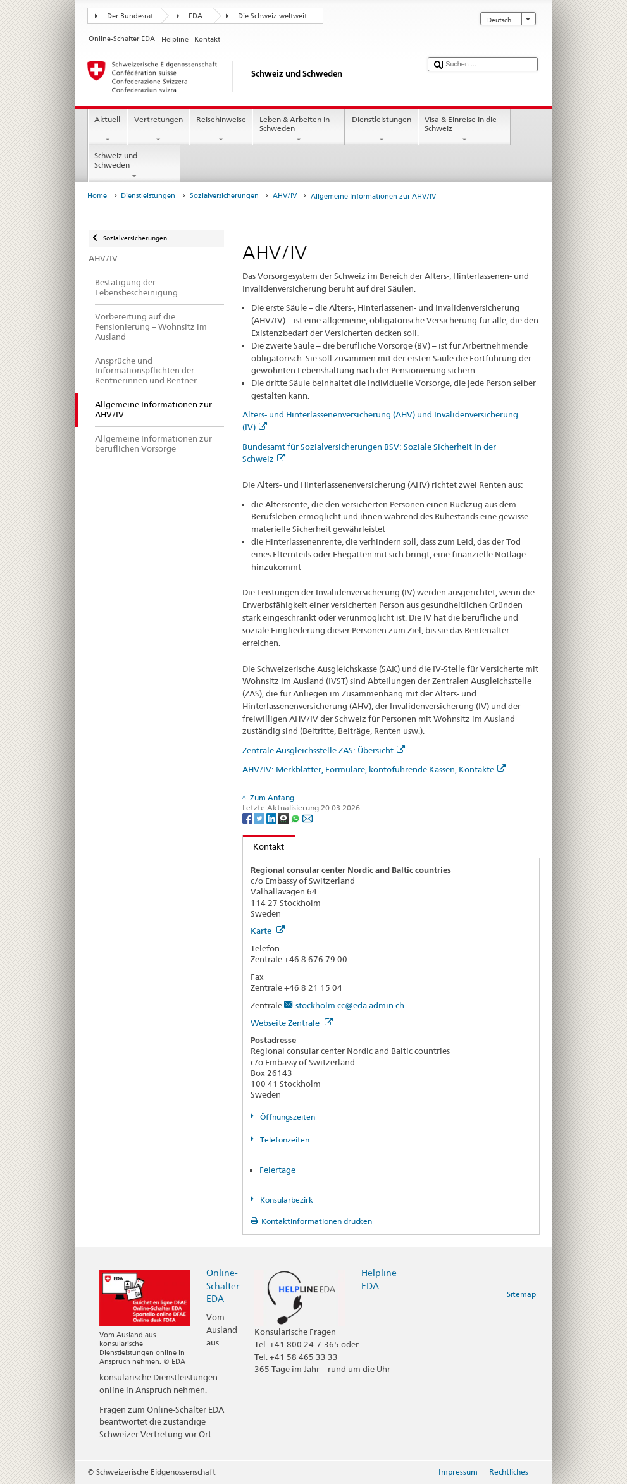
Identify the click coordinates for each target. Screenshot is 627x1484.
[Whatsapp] (296, 817)
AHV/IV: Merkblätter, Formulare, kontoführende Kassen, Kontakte (374, 769)
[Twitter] (260, 817)
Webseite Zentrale (292, 1023)
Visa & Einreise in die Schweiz (464, 129)
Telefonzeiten (283, 1139)
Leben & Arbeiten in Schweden (298, 129)
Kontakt (264, 846)
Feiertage (277, 1170)
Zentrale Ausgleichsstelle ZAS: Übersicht (323, 750)
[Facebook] (248, 817)
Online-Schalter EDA (222, 1285)
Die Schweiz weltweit (272, 16)
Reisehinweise (221, 129)
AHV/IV (285, 196)
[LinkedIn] (272, 817)
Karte (268, 930)
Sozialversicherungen (224, 196)
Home (97, 196)
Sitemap (521, 1294)
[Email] (307, 817)
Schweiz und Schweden (134, 166)
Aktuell (108, 129)
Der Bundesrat (130, 16)
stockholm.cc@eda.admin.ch (349, 1005)
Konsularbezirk (285, 1199)
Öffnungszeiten (286, 1117)
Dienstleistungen (381, 129)
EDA (195, 16)
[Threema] (284, 817)
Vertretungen (158, 129)
